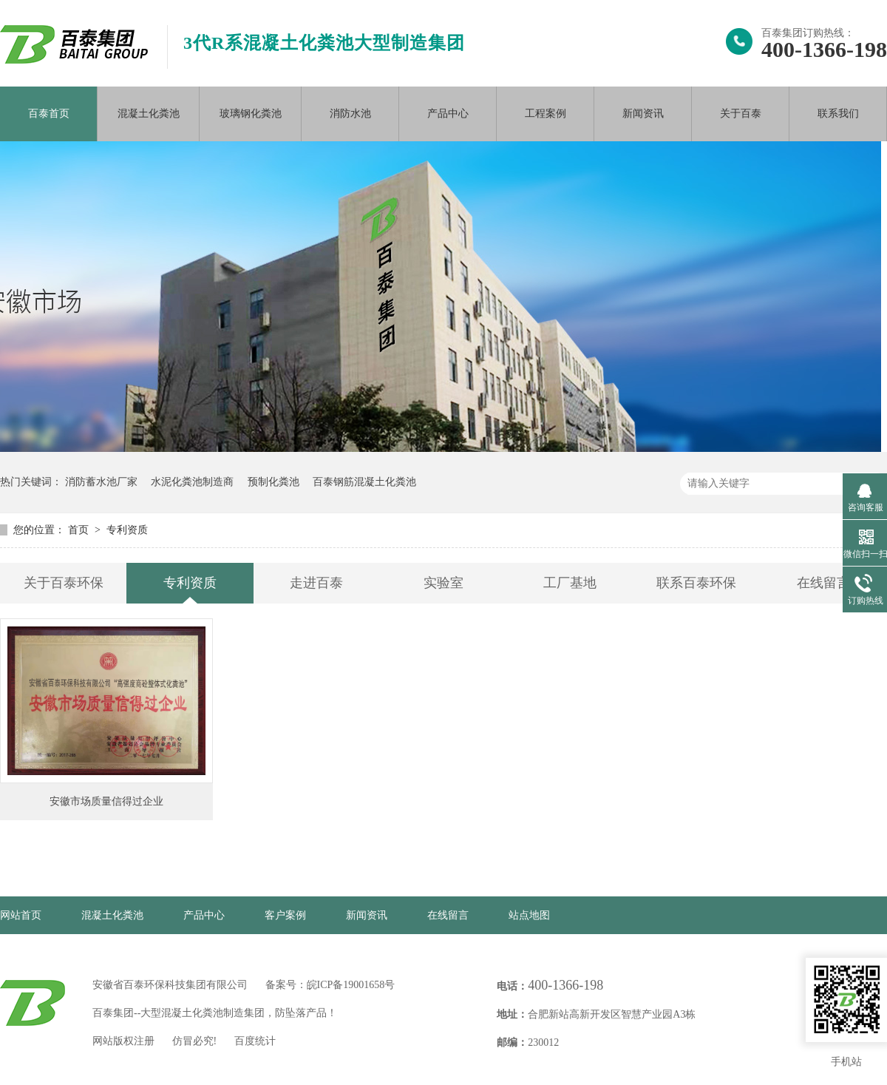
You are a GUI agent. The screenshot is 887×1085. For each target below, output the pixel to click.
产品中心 (448, 113)
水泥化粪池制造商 (192, 481)
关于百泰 (740, 113)
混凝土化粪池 (149, 113)
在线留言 (823, 582)
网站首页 (20, 915)
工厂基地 (570, 582)
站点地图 (529, 915)
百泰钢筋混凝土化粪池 (364, 481)
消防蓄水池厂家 (101, 481)
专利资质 (127, 529)
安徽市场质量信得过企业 (106, 801)
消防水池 (350, 113)
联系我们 (838, 113)
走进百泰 (316, 582)
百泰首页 (48, 113)
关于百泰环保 (63, 582)
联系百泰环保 (696, 582)
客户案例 (285, 915)
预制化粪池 (273, 481)
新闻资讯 (643, 113)
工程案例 (545, 113)
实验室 (443, 582)
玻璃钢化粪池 (251, 113)
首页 (80, 529)
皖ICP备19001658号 (351, 984)
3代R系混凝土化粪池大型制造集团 (324, 43)
